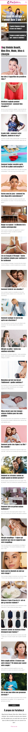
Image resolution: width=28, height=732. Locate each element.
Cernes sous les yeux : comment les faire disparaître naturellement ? (13, 194)
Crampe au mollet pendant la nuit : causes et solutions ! (18, 36)
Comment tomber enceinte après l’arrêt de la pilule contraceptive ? (12, 165)
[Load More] (14, 705)
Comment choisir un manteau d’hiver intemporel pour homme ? (13, 630)
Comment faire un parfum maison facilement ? (12, 507)
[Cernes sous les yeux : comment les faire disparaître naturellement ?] (14, 183)
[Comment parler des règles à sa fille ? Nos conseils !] (14, 434)
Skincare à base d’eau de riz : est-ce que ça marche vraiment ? (13, 601)
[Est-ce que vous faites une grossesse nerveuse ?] (14, 681)
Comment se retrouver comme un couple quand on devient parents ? (12, 476)
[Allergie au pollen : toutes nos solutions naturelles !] (14, 338)
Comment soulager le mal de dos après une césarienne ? (12, 319)
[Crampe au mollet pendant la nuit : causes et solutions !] (5, 36)
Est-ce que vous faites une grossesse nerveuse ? (13, 693)
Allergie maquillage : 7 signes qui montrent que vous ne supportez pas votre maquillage (13, 539)
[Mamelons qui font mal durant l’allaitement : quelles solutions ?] (14, 369)
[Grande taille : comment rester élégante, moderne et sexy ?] (14, 122)
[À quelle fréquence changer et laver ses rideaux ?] (5, 27)
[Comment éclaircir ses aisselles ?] (14, 278)
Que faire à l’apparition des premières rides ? (13, 77)
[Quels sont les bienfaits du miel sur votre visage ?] (14, 560)
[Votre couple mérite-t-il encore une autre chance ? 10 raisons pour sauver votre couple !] (14, 650)
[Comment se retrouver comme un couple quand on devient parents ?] (14, 465)
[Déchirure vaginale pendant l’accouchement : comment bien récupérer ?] (14, 91)
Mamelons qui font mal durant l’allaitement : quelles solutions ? (12, 381)
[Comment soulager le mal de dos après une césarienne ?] (14, 307)
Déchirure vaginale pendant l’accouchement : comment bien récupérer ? (12, 103)
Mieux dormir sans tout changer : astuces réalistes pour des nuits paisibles (12, 413)
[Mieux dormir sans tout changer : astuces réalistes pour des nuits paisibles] (14, 400)
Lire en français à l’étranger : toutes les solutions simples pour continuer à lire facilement (13, 258)
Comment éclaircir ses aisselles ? (12, 289)
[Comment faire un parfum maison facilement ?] (14, 496)
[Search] (26, 2)
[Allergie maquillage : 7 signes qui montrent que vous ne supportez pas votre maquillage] (14, 527)
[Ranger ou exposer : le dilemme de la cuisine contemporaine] (14, 214)
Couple (5, 13)
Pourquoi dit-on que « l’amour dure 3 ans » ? (13, 18)
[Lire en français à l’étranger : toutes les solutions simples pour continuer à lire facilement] (14, 245)
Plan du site (14, 726)
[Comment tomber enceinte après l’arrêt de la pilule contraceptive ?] (14, 153)
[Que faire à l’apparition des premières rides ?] (14, 66)
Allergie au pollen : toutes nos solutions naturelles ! (11, 350)
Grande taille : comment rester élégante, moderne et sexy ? (11, 134)
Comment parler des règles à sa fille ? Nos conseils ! (13, 445)
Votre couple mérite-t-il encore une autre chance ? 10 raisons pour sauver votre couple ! (14, 663)
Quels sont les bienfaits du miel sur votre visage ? (12, 572)
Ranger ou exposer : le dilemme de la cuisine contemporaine (13, 225)
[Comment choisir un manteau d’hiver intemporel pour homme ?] (14, 619)
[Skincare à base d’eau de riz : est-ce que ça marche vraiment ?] (14, 589)
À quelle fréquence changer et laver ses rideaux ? (17, 27)
